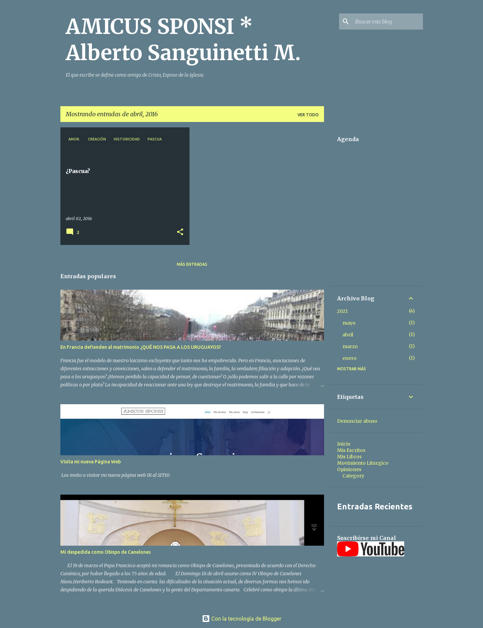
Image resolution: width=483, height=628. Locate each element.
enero (349, 358)
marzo (350, 346)
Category (353, 476)
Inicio (344, 444)
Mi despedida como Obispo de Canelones (105, 552)
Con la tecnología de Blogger (241, 619)
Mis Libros (349, 457)
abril (347, 335)
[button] (180, 232)
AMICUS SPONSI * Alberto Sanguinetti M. (183, 39)
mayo (349, 323)
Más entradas (192, 264)
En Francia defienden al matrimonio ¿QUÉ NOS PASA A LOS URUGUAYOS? (140, 347)
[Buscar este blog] (388, 21)
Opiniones (349, 469)
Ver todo (308, 115)
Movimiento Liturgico (362, 463)
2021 (342, 311)
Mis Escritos (351, 450)
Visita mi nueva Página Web (90, 461)
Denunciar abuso (357, 421)
